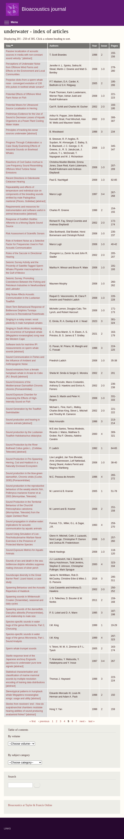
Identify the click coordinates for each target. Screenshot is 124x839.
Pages (114, 45)
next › (83, 721)
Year (94, 45)
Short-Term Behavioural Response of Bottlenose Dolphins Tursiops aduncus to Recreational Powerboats (25, 310)
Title (9, 46)
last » (91, 721)
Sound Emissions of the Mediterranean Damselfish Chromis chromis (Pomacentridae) (24, 386)
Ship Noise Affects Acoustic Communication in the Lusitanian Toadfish (23, 298)
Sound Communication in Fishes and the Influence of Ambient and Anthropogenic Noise (25, 360)
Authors (53, 45)
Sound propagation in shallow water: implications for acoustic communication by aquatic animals (25, 525)
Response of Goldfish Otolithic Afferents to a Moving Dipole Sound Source (24, 223)
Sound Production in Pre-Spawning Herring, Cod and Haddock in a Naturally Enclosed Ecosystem (24, 462)
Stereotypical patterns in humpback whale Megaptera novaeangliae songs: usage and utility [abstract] (24, 695)
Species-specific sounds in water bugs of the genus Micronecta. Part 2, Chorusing (25, 625)
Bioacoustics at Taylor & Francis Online (30, 805)
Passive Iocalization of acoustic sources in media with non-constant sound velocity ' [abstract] (24, 55)
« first (32, 721)
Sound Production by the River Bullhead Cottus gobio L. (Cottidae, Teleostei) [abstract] (24, 448)
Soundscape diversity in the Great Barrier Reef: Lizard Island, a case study (23, 579)
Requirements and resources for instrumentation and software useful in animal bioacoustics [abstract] (25, 210)
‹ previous (43, 721)
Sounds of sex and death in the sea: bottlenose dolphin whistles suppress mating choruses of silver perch (25, 564)
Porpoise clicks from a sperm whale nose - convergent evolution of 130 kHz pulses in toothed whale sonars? (25, 83)
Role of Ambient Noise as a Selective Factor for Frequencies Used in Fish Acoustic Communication (25, 244)
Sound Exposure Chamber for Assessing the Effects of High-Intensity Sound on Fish (21, 398)
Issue (104, 45)
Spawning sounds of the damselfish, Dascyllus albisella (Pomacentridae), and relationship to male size (25, 613)
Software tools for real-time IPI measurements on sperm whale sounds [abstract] (22, 348)
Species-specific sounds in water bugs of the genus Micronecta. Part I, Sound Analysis (25, 638)
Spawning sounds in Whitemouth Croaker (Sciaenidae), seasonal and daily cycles (24, 600)
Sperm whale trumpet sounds (21, 648)
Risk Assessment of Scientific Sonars (25, 233)
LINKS (7, 828)
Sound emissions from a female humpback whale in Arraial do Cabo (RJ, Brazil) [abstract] (24, 373)
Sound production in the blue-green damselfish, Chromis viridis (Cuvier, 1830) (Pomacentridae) (24, 477)
